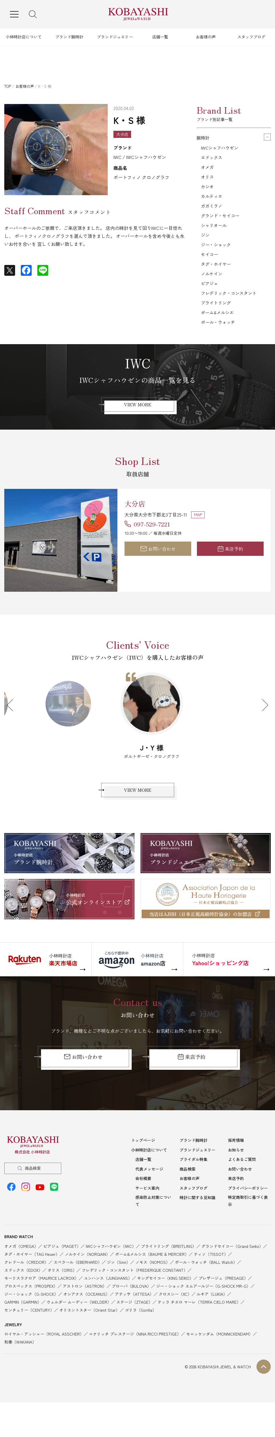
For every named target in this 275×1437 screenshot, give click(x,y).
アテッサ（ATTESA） (134, 1321)
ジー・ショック (217, 256)
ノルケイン (212, 289)
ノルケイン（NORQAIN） (87, 1281)
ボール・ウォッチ (219, 343)
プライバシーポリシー (248, 1215)
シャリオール (214, 235)
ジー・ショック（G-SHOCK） (31, 1321)
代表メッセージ (149, 1196)
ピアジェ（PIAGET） (62, 1273)
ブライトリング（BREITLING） (168, 1273)
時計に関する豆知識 (197, 1224)
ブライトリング (217, 321)
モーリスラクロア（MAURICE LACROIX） (41, 1305)
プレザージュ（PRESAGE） (223, 1305)
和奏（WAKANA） (20, 1368)
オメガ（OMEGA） (21, 1273)
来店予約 (230, 570)
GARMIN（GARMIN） (22, 1329)
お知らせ (236, 1176)
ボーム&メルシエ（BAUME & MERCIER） (152, 1281)
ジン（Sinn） (118, 1289)
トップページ (143, 1167)
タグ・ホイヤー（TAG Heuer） (32, 1281)
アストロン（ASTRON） (85, 1313)
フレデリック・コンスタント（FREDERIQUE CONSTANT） (135, 1297)
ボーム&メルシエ (218, 332)
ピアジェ (210, 300)
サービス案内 (147, 1215)
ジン (205, 245)
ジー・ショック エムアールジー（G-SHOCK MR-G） (203, 1313)
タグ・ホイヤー (217, 278)
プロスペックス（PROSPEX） (31, 1313)
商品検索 (33, 1195)
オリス (208, 180)
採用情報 (236, 1167)
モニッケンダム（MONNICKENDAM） (219, 1360)
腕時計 (203, 137)
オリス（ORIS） (62, 1297)
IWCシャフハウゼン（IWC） (111, 1273)
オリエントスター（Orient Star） (89, 1337)
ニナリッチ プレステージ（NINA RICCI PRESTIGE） (135, 1360)
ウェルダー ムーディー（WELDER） (78, 1329)
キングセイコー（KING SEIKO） (165, 1305)
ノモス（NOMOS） (152, 1289)
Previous (13, 727)
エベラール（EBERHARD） (78, 1289)
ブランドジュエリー (115, 37)
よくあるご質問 (242, 1186)
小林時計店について (24, 37)
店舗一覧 (160, 37)
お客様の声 (206, 37)
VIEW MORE (137, 427)
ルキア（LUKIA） (212, 1321)
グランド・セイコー (221, 224)
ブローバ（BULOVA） (131, 1313)
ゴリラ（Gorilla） (140, 1337)
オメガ (208, 170)
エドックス (212, 159)
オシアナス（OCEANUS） (86, 1321)
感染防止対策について (153, 1227)
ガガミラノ (212, 213)
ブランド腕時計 (69, 37)
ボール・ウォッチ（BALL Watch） (206, 1289)
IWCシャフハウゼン (221, 148)
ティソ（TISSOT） (211, 1281)
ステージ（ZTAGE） (134, 1329)
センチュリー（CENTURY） (29, 1337)
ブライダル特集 (193, 1186)
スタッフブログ (251, 37)
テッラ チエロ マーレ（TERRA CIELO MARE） (199, 1329)
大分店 (138, 524)
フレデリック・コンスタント (230, 310)
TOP (7, 86)
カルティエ (212, 202)
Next (262, 727)
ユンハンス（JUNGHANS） (108, 1305)
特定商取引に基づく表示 (248, 1227)
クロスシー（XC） (175, 1321)
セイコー (210, 267)
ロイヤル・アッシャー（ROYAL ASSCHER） (44, 1360)
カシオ (208, 191)
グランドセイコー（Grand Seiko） (232, 1273)
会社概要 (143, 1205)
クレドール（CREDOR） (26, 1289)
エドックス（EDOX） (23, 1297)
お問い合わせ (158, 570)
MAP (198, 536)
